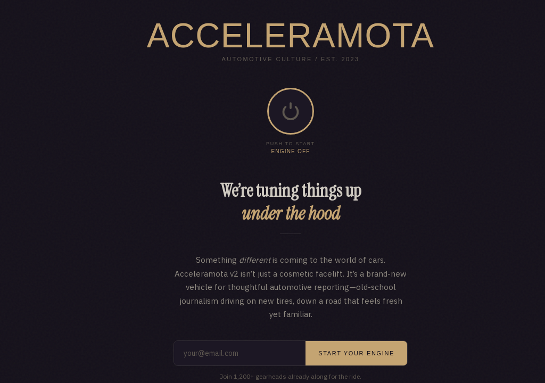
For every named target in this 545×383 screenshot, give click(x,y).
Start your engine (356, 353)
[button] (290, 111)
